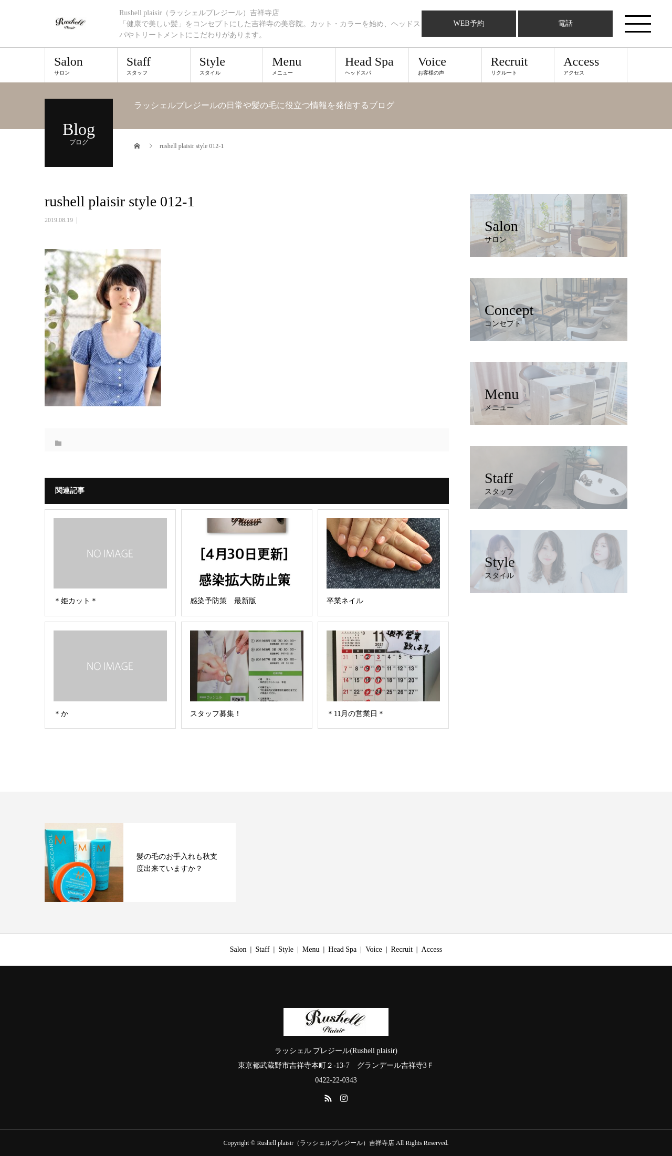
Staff (154, 65)
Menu (299, 65)
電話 (565, 23)
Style (227, 65)
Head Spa (372, 65)
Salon (81, 65)
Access (590, 65)
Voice (445, 65)
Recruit (518, 65)
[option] (140, 862)
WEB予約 (468, 23)
